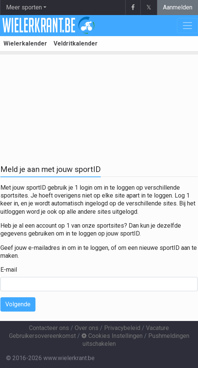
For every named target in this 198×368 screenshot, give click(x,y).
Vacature (157, 328)
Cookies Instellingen (112, 335)
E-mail (8, 269)
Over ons (86, 328)
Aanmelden (177, 7)
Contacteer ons (49, 328)
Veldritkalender (76, 43)
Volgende (18, 304)
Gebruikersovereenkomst (42, 335)
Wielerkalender (25, 43)
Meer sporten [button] (24, 7)
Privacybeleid (122, 328)
